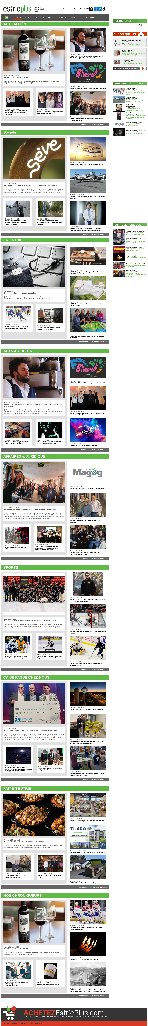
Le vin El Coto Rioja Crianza (131, 44)
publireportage (56, 1017)
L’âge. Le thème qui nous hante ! (132, 63)
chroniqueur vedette (99, 1017)
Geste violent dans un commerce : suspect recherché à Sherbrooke (136, 274)
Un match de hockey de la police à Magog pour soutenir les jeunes (135, 92)
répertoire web (45, 1017)
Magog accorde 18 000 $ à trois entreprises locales (136, 124)
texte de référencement (70, 1017)
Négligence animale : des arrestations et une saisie (134, 132)
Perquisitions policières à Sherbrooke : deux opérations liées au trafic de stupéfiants (135, 241)
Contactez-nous (66, 9)
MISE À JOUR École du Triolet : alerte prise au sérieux (136, 249)
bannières (27, 1017)
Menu (17, 17)
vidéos (89, 1017)
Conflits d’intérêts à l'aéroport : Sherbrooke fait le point (136, 100)
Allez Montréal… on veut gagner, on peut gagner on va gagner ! (133, 54)
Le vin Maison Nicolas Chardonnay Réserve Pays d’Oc (136, 109)
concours (35, 1017)
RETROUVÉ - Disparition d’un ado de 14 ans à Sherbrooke (135, 233)
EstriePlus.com (14, 1023)
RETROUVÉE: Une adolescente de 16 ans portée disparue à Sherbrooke (136, 117)
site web (83, 1017)
